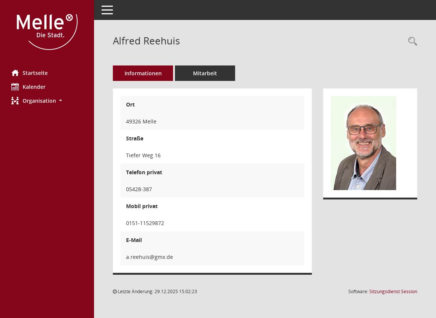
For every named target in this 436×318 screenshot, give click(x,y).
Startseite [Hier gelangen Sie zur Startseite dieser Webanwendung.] (29, 72)
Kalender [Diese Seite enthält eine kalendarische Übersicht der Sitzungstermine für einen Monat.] (28, 86)
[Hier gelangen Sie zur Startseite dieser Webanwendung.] (47, 32)
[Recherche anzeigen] (410, 41)
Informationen (143, 73)
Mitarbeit (205, 73)
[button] (47, 101)
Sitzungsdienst (393, 291)
